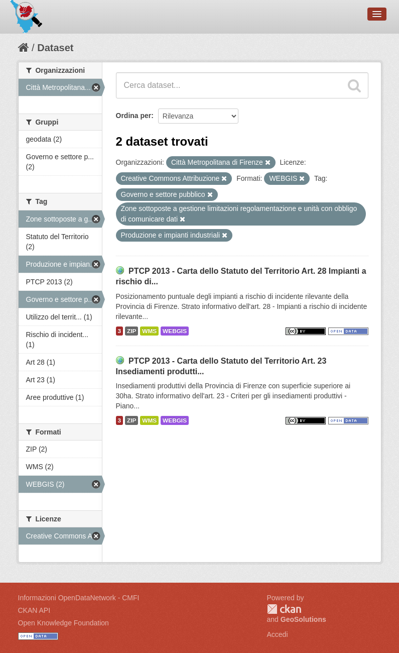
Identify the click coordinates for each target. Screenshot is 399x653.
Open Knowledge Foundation (63, 623)
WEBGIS (175, 331)
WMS (149, 331)
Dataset (55, 47)
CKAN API (34, 610)
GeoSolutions (303, 619)
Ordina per (134, 116)
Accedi (277, 634)
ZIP (131, 331)
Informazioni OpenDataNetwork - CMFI (79, 598)
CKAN (284, 609)
